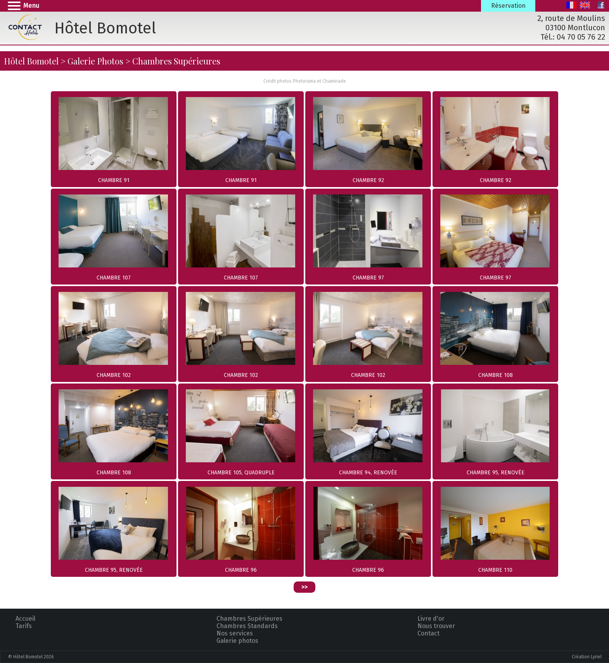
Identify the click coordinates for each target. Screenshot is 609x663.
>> (304, 587)
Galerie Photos (95, 61)
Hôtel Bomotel (31, 61)
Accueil (25, 618)
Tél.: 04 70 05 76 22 (572, 37)
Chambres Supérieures (249, 618)
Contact (428, 633)
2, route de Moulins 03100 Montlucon (571, 23)
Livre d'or (431, 618)
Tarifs (24, 626)
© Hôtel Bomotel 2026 (31, 657)
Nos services (234, 633)
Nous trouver (436, 626)
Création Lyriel (587, 657)
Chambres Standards (247, 626)
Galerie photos (237, 640)
